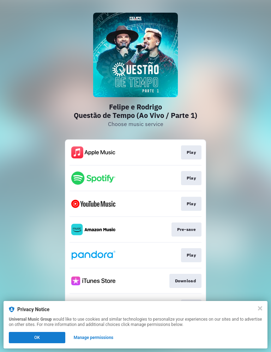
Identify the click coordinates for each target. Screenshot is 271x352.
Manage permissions (94, 337)
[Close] (260, 308)
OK (37, 337)
